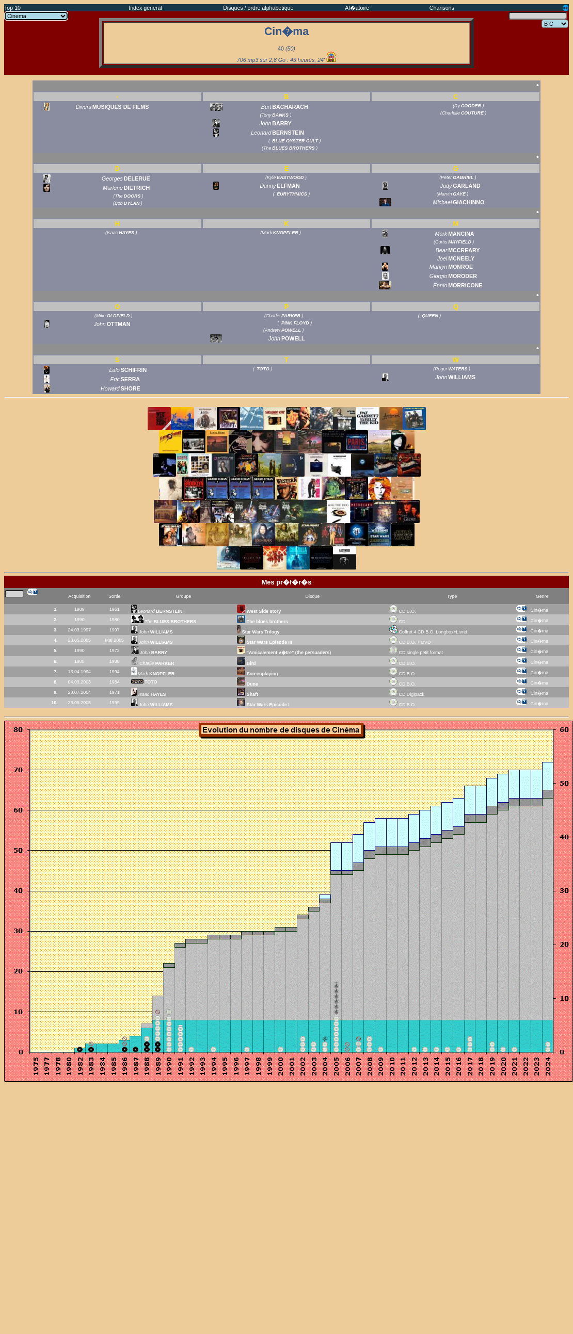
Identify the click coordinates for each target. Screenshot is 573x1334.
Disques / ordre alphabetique (258, 8)
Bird (246, 663)
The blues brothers (262, 621)
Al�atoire (357, 8)
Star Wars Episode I (263, 704)
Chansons (441, 8)
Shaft (247, 694)
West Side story (259, 611)
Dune (247, 684)
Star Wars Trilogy (258, 632)
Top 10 (12, 8)
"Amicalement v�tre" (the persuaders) (284, 652)
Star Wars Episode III (264, 642)
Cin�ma (540, 610)
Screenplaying (257, 673)
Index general (145, 8)
